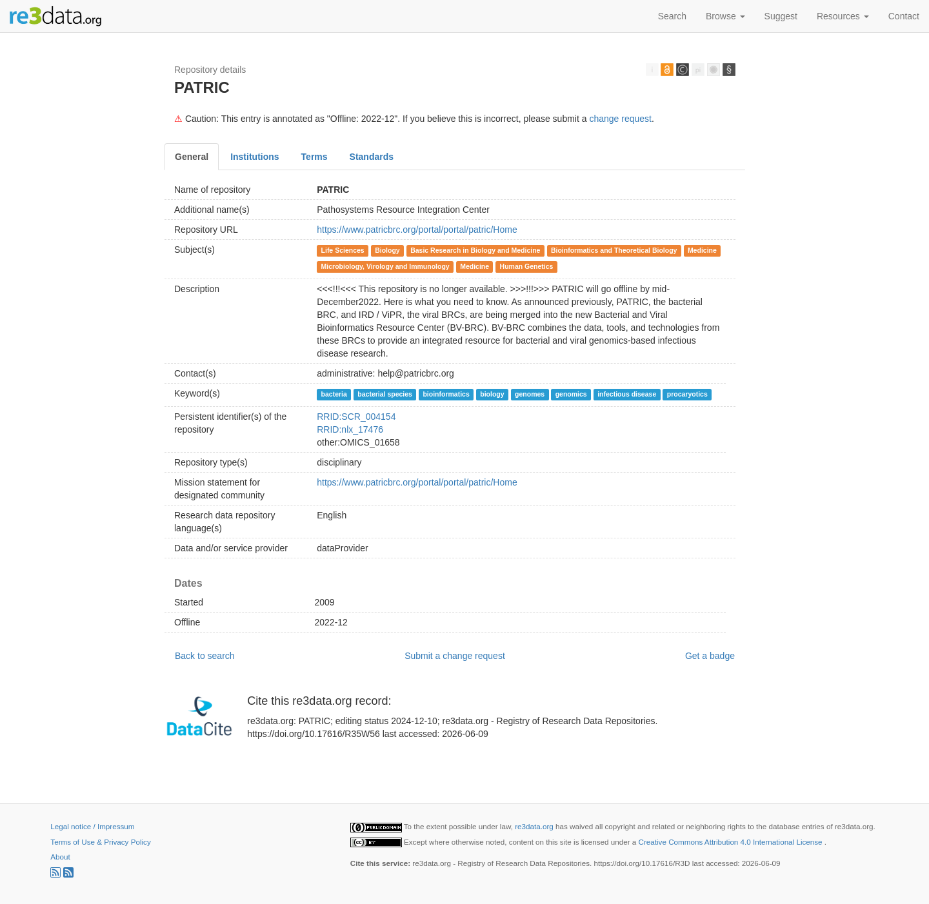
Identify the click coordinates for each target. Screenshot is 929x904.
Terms (314, 157)
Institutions (254, 157)
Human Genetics (527, 266)
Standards (372, 157)
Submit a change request (455, 656)
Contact (903, 16)
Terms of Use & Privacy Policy (100, 842)
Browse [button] (725, 16)
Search (672, 16)
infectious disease (626, 394)
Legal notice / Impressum (92, 826)
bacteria (334, 394)
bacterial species (384, 394)
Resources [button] (843, 16)
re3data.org (535, 826)
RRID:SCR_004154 (356, 416)
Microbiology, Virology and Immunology (385, 266)
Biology (387, 250)
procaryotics (687, 394)
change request (620, 118)
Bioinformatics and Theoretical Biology (614, 250)
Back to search (205, 656)
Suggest (780, 16)
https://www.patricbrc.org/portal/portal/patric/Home (417, 229)
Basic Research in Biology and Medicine (475, 250)
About (60, 856)
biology (492, 394)
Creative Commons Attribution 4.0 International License (731, 842)
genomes (529, 394)
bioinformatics (446, 394)
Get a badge (710, 656)
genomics (571, 394)
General (191, 157)
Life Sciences (343, 250)
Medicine (702, 250)
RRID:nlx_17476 (350, 429)
